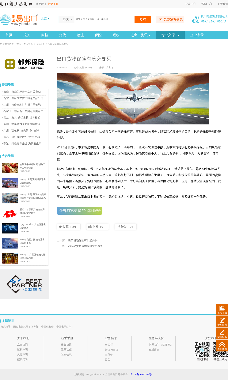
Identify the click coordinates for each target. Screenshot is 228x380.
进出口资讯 (140, 35)
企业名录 (197, 35)
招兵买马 (22, 359)
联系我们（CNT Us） (161, 344)
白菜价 (109, 354)
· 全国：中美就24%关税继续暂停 (21, 124)
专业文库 (170, 35)
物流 (80, 35)
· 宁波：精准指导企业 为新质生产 (21, 143)
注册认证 (66, 349)
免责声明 (22, 354)
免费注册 (53, 3)
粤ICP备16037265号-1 (142, 374)
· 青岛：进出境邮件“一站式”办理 (21, 137)
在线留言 (154, 349)
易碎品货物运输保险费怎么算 (85, 246)
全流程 (109, 344)
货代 (62, 35)
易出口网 (22, 344)
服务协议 (66, 344)
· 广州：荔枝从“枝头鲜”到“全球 (20, 130)
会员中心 (190, 3)
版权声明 (22, 349)
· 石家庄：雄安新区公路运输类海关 (22, 111)
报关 (26, 35)
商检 (44, 35)
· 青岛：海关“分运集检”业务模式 (21, 117)
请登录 (40, 3)
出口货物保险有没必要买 (82, 240)
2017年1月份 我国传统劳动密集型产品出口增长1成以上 (33, 198)
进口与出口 (111, 349)
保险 (98, 35)
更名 (107, 359)
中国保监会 (47, 326)
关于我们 (222, 3)
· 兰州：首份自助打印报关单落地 (21, 104)
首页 (9, 35)
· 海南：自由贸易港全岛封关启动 (21, 91)
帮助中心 (207, 3)
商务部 (34, 326)
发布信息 (66, 354)
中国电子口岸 (63, 326)
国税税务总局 (20, 326)
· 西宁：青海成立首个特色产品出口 (22, 98)
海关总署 (5, 326)
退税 (116, 35)
